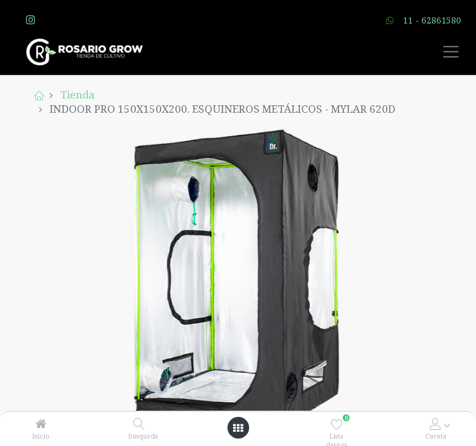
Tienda (77, 94)
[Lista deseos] (337, 424)
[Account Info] (435, 424)
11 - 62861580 (432, 20)
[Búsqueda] (139, 424)
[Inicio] (40, 424)
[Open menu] (238, 428)
